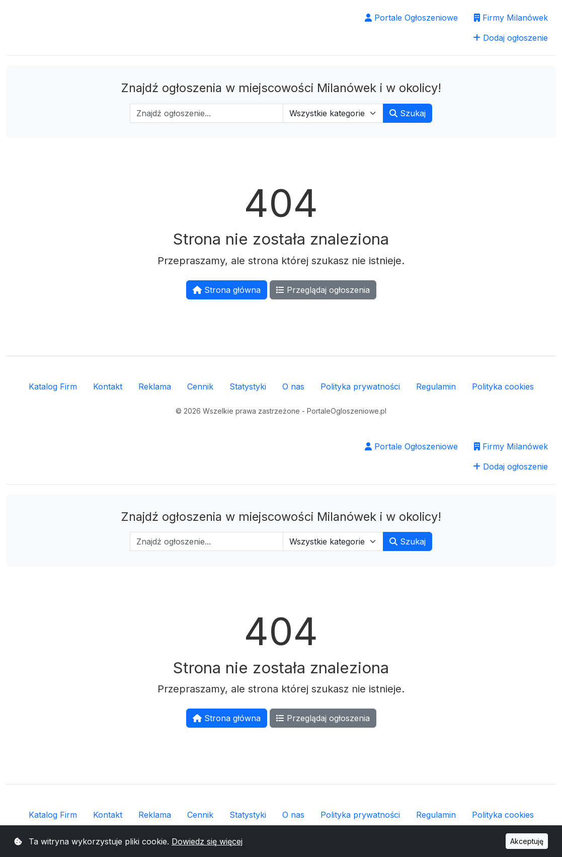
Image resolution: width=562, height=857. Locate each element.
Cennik (200, 386)
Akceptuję (526, 841)
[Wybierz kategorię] (333, 113)
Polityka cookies (503, 386)
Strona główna (227, 290)
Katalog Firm (53, 386)
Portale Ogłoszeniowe (411, 18)
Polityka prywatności (360, 386)
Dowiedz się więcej (207, 841)
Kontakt (107, 386)
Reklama (154, 386)
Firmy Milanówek (511, 18)
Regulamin (436, 386)
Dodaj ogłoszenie (510, 38)
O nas (293, 386)
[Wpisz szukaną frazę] (206, 113)
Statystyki (247, 386)
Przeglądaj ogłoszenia (323, 290)
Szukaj (407, 113)
